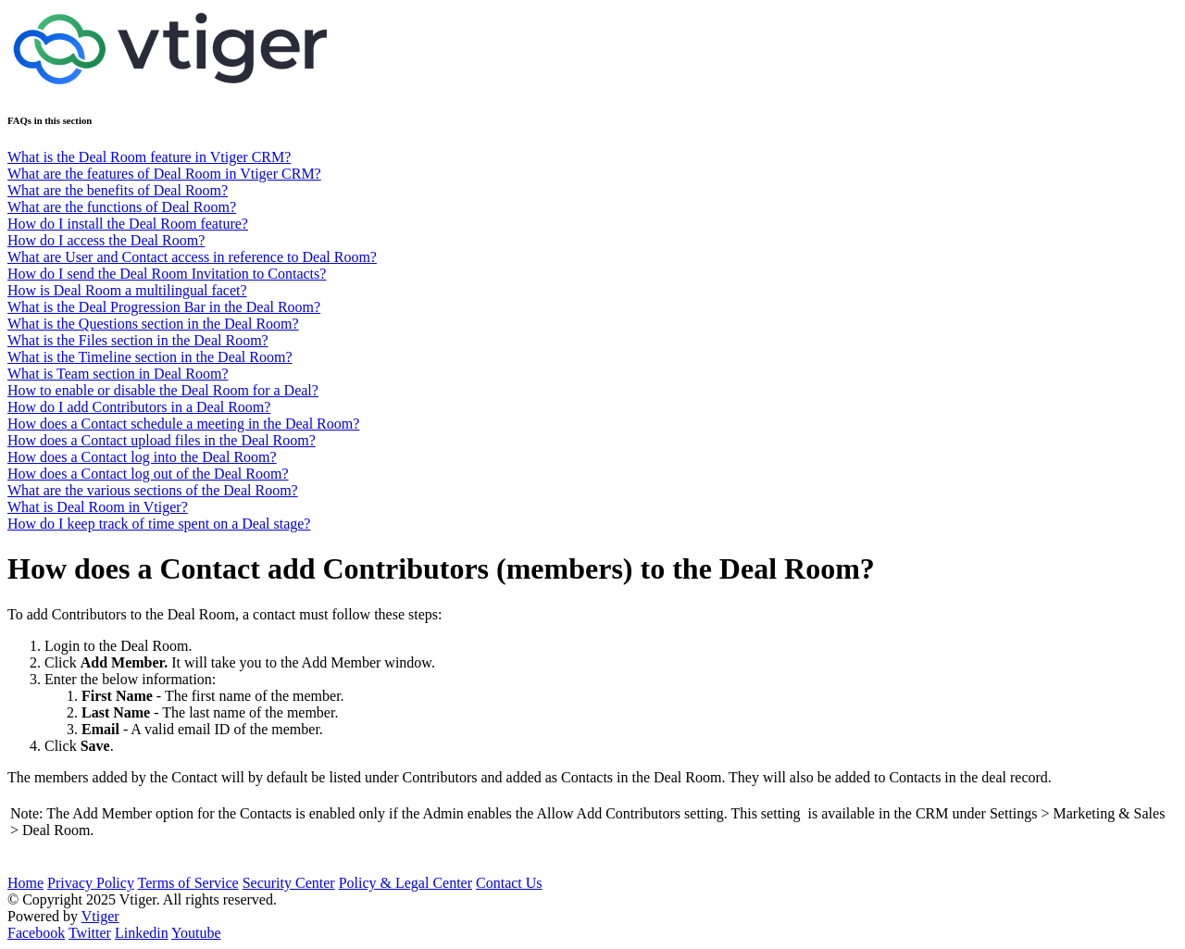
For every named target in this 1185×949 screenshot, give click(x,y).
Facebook (36, 933)
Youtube (196, 933)
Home (25, 883)
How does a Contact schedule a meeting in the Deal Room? (183, 423)
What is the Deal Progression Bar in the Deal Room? (163, 307)
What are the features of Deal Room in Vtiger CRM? (164, 173)
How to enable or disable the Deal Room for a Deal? (162, 390)
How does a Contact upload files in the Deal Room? (161, 440)
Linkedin (141, 933)
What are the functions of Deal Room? (121, 207)
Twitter (90, 933)
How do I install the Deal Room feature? (127, 223)
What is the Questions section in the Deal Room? (153, 323)
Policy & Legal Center (405, 883)
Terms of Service (188, 883)
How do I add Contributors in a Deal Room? (138, 407)
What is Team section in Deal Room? (118, 373)
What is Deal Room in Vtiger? (97, 507)
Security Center (289, 883)
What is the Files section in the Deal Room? (137, 340)
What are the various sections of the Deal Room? (152, 490)
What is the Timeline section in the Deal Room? (150, 357)
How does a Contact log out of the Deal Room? (148, 473)
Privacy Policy (90, 883)
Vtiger (100, 916)
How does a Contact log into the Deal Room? (142, 457)
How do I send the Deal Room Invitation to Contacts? (166, 273)
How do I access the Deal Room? (106, 240)
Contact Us (509, 883)
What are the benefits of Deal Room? (117, 190)
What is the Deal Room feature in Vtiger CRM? (149, 157)
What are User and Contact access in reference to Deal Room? (192, 257)
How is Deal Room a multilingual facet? (127, 290)
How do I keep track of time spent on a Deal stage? (158, 523)
